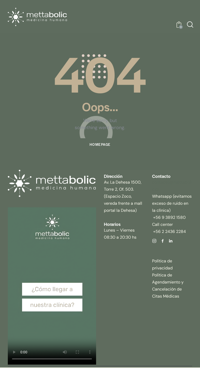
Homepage (100, 144)
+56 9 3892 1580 (169, 217)
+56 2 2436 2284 (169, 231)
